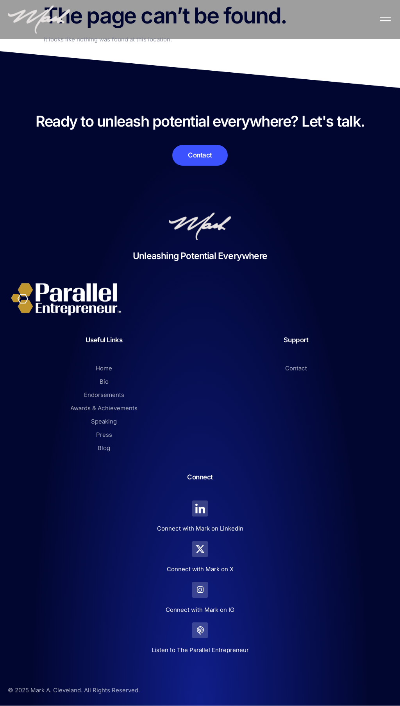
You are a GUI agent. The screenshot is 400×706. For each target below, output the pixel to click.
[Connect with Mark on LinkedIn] (200, 508)
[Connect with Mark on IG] (200, 590)
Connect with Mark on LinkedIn (200, 528)
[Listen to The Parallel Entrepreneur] (200, 630)
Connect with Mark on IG (200, 609)
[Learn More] (200, 155)
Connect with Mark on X (200, 569)
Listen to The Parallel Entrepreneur (200, 650)
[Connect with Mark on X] (200, 549)
